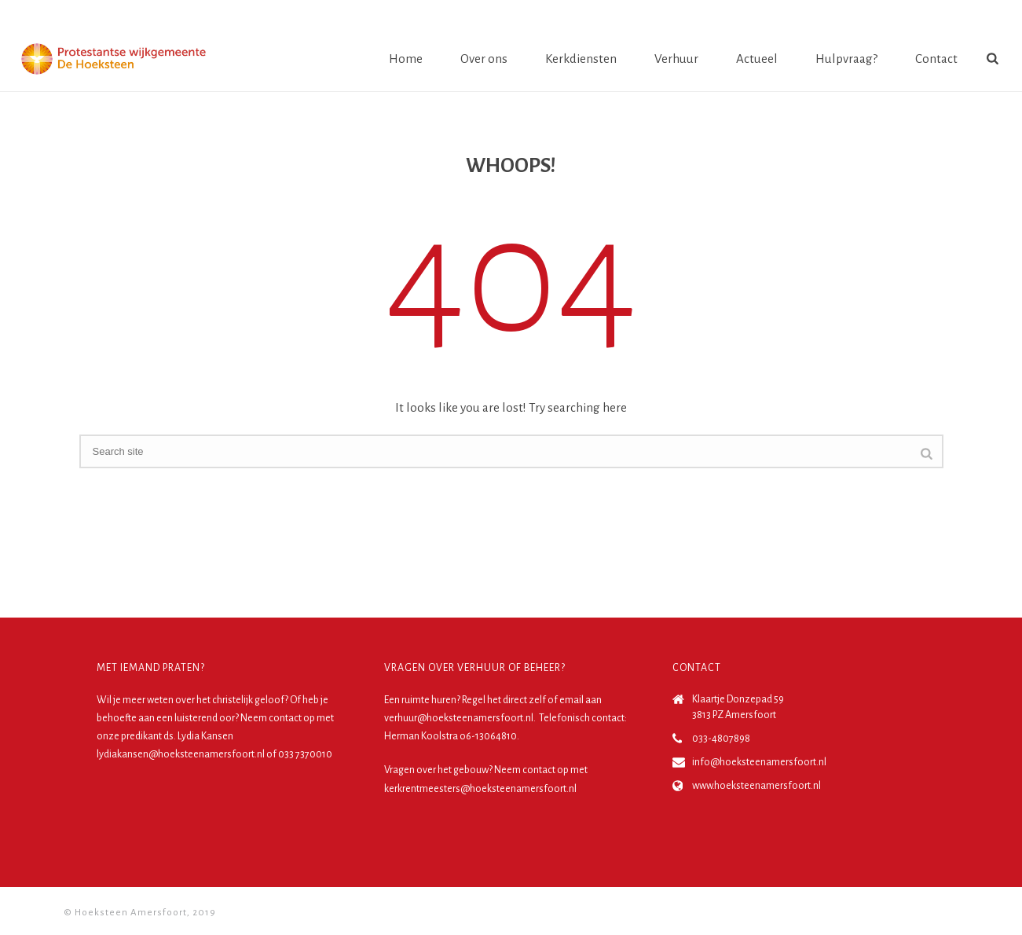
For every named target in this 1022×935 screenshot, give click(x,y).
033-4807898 (721, 738)
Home (406, 58)
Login (972, 15)
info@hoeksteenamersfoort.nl (759, 762)
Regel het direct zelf (504, 700)
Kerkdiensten (581, 58)
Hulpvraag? (846, 58)
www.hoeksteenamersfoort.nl (756, 785)
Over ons (483, 58)
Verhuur (676, 58)
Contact (936, 58)
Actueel (757, 58)
